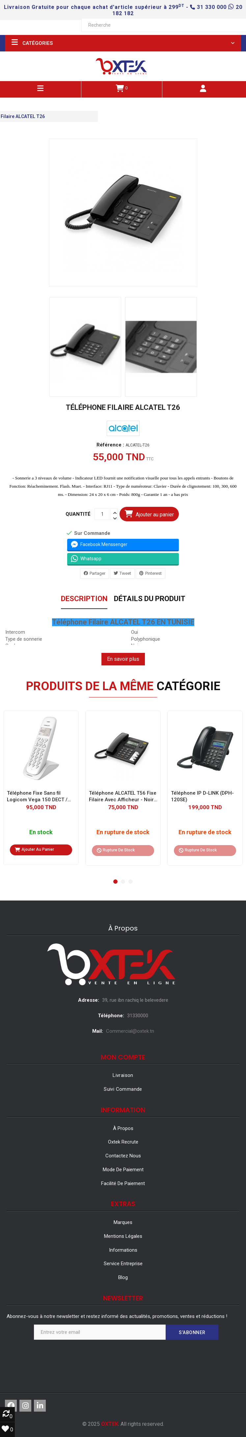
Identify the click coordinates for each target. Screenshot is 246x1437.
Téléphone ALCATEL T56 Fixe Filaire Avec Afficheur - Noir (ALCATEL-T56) (122, 796)
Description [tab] (84, 599)
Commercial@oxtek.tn (130, 1031)
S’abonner (192, 1332)
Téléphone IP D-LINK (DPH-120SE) (202, 796)
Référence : (110, 445)
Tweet (125, 573)
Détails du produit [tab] (149, 599)
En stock (41, 832)
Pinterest (153, 573)
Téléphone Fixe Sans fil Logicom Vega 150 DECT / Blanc (37, 796)
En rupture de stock (123, 832)
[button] (115, 881)
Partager (97, 573)
